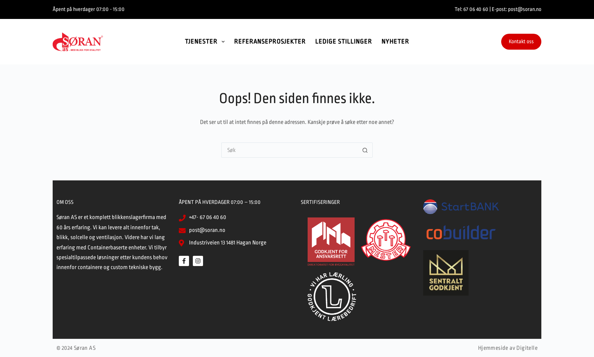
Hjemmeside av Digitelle (508, 348)
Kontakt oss (521, 41)
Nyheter (395, 41)
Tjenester (206, 41)
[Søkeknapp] (365, 150)
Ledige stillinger (343, 41)
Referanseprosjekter (270, 41)
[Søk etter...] (289, 150)
